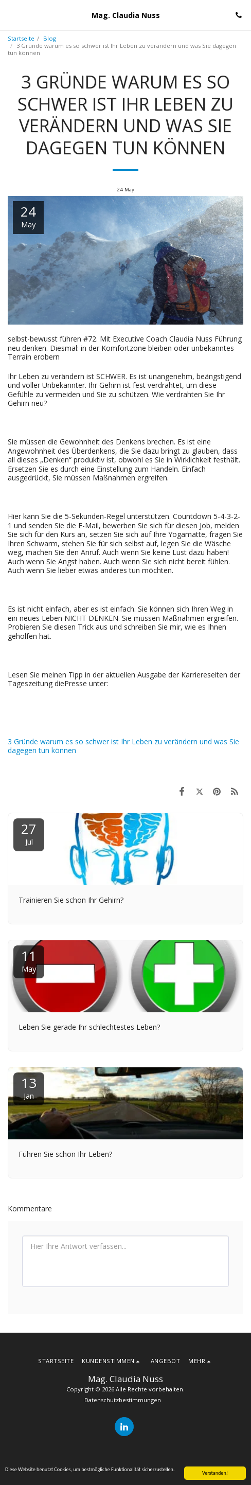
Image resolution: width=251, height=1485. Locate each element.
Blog (49, 38)
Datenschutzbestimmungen (122, 1400)
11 (28, 960)
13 (28, 1087)
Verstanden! (215, 1473)
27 (28, 833)
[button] (11, 14)
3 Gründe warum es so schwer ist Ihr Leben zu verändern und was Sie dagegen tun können (123, 746)
